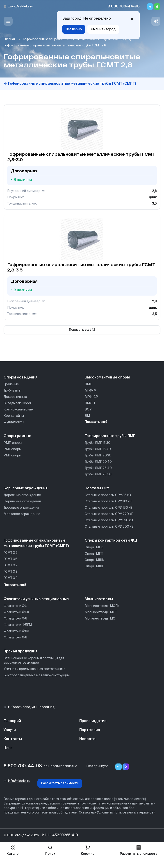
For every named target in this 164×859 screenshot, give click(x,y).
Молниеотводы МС (100, 618)
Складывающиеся (18, 403)
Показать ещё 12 (82, 329)
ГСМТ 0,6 (10, 559)
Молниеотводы (99, 599)
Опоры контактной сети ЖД (111, 540)
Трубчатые (12, 390)
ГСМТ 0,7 (10, 565)
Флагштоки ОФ (15, 606)
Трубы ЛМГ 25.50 (98, 474)
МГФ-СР (91, 397)
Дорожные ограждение (22, 495)
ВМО (88, 384)
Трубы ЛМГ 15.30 (97, 442)
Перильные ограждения (22, 501)
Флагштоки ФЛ (15, 618)
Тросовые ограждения (21, 507)
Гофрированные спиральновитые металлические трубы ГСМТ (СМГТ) (77, 39)
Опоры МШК (94, 560)
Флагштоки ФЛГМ (18, 625)
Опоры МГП (94, 553)
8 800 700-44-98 (124, 6)
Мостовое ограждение (22, 514)
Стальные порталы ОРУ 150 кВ (108, 507)
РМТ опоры (12, 455)
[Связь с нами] (155, 21)
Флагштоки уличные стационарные (36, 599)
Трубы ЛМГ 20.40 (98, 461)
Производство (93, 721)
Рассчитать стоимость (60, 783)
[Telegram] (150, 6)
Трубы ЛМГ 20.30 (98, 455)
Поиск (50, 850)
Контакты (13, 739)
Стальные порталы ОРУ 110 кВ (108, 501)
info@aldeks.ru (19, 781)
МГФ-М (90, 390)
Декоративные (15, 397)
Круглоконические (18, 409)
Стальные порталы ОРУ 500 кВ (109, 526)
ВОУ (88, 409)
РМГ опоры (12, 449)
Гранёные (11, 384)
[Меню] (8, 21)
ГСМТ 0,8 (11, 571)
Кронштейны (14, 415)
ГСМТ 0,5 (11, 552)
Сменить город (103, 29)
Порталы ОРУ (97, 488)
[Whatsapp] (157, 6)
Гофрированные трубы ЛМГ (110, 436)
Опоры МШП (95, 566)
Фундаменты (14, 422)
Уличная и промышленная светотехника (34, 669)
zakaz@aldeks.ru (20, 6)
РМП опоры (13, 442)
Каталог (13, 850)
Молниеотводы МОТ (101, 612)
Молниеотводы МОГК (102, 606)
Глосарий (12, 721)
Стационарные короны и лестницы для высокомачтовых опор (34, 660)
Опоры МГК (94, 547)
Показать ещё (96, 422)
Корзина (87, 850)
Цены (8, 748)
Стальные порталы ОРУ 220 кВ (109, 514)
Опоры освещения (20, 377)
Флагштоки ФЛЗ (16, 631)
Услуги (10, 730)
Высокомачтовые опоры (107, 377)
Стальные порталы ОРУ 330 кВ (109, 520)
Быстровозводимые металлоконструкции (37, 675)
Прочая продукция (20, 651)
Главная (10, 39)
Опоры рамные (17, 436)
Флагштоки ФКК (16, 612)
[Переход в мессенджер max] (126, 766)
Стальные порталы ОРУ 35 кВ (108, 495)
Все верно (74, 29)
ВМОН (90, 403)
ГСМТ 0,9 (11, 578)
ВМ (87, 415)
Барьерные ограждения (26, 488)
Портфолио (89, 730)
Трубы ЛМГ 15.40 (98, 449)
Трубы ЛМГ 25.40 (98, 468)
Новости (87, 739)
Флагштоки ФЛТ (16, 637)
